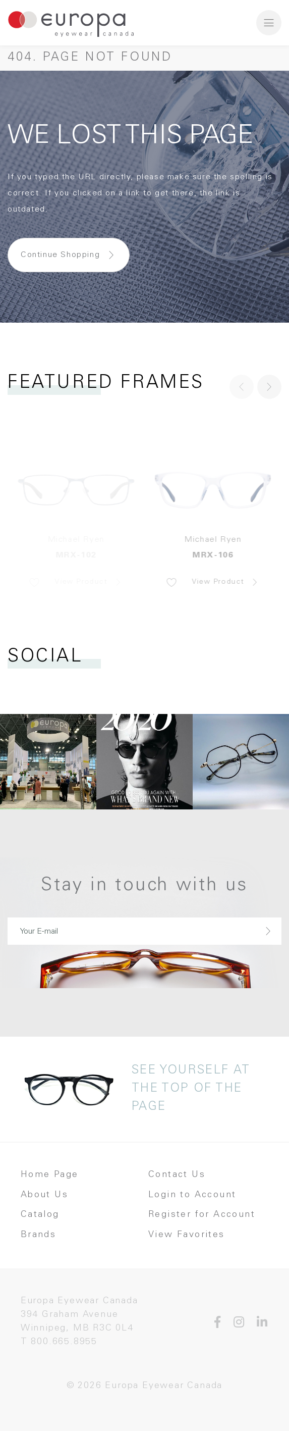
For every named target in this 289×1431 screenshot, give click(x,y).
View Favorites (186, 1235)
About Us (44, 1195)
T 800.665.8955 (59, 1342)
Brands (38, 1235)
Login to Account (192, 1195)
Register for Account (201, 1214)
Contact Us (176, 1175)
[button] (269, 387)
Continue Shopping (60, 255)
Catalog (40, 1214)
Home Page (50, 1175)
